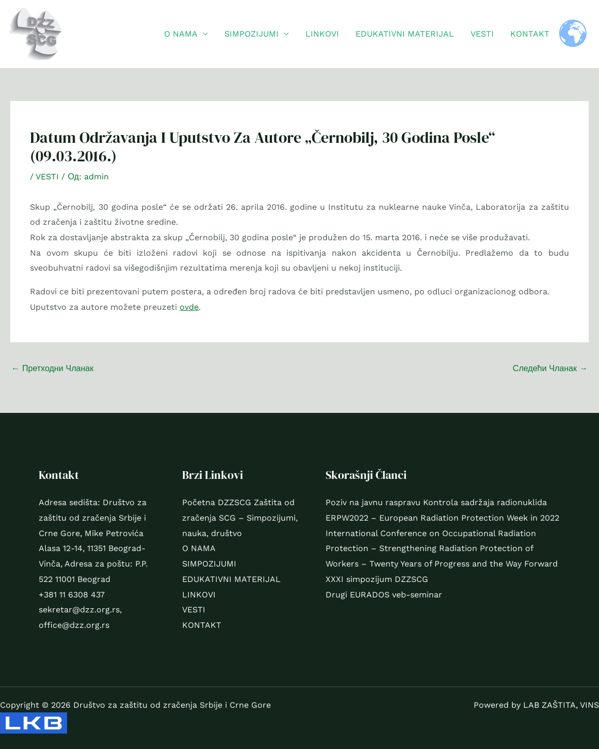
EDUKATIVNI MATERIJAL (404, 34)
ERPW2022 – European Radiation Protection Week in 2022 (442, 518)
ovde (189, 307)
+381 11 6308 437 (72, 595)
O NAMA (181, 34)
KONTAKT (529, 34)
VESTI (482, 34)
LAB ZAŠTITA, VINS (561, 705)
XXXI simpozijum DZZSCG (377, 579)
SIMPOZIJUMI (251, 34)
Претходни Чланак (52, 368)
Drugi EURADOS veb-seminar (384, 595)
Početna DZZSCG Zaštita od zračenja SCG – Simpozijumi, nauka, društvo (240, 517)
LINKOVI (322, 34)
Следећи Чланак (550, 368)
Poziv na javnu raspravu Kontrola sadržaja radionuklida (436, 502)
